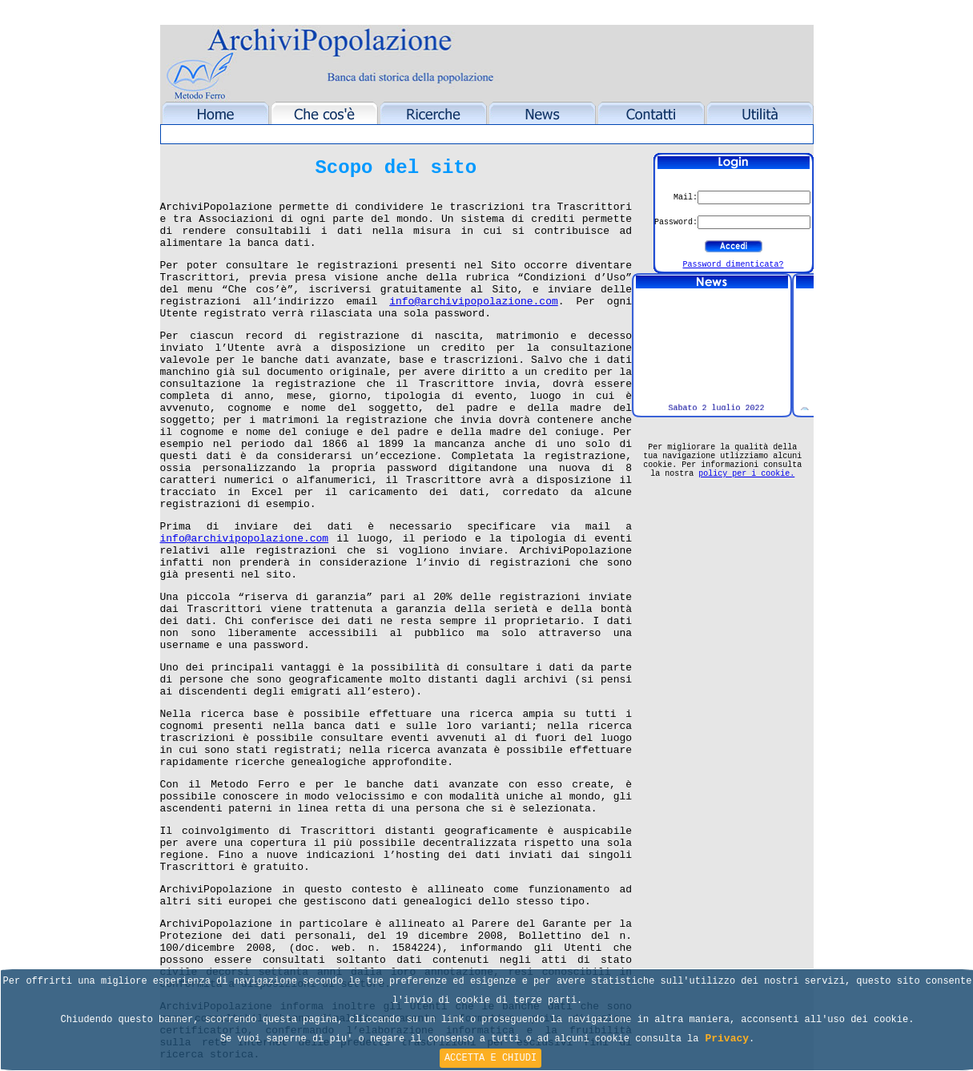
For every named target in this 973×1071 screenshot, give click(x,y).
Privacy (727, 1039)
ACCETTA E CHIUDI (490, 1058)
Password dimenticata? (732, 264)
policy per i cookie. (746, 473)
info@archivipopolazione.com (473, 302)
